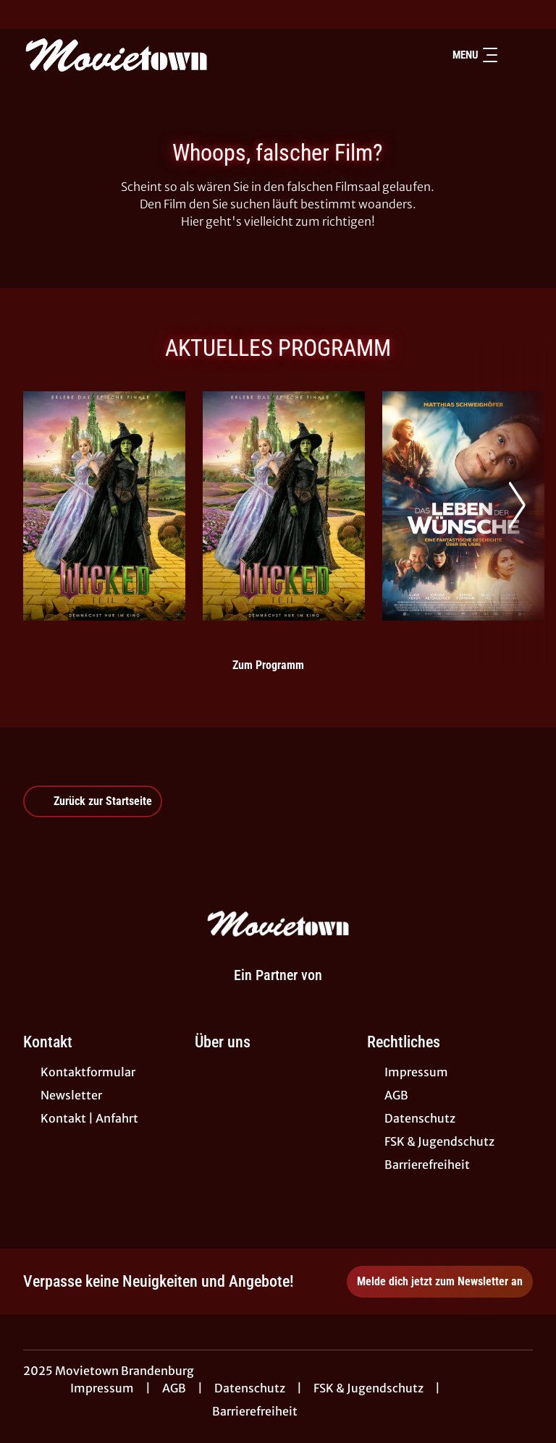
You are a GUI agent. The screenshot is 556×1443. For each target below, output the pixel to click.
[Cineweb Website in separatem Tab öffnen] (278, 992)
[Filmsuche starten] (518, 55)
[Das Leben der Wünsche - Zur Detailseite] (463, 506)
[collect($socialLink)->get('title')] (26, 14)
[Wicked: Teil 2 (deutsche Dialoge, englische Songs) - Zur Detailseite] (284, 506)
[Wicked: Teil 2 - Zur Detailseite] (104, 506)
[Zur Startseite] (124, 55)
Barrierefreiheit (255, 1411)
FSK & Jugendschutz (368, 1388)
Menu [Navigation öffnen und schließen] (474, 55)
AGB (174, 1388)
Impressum (102, 1388)
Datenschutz (249, 1388)
